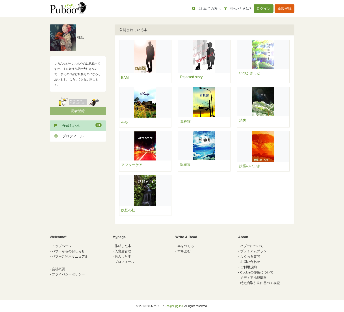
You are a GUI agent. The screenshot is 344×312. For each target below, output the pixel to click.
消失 (242, 120)
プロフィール (69, 136)
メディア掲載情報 (253, 277)
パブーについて (251, 246)
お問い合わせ (250, 262)
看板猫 (185, 122)
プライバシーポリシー (68, 274)
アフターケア (131, 165)
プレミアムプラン (253, 251)
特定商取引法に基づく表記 (260, 283)
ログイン (264, 8)
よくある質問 (250, 256)
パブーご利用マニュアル (70, 256)
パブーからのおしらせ (68, 251)
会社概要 (58, 269)
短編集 (185, 164)
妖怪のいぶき (249, 166)
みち (124, 122)
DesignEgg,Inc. (174, 306)
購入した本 (123, 256)
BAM (125, 77)
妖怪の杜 (128, 210)
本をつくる (185, 246)
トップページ (62, 246)
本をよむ (184, 251)
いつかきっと (249, 73)
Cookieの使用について (257, 272)
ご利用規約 (248, 267)
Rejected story (191, 77)
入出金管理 (123, 251)
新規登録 (284, 8)
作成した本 (78, 125)
